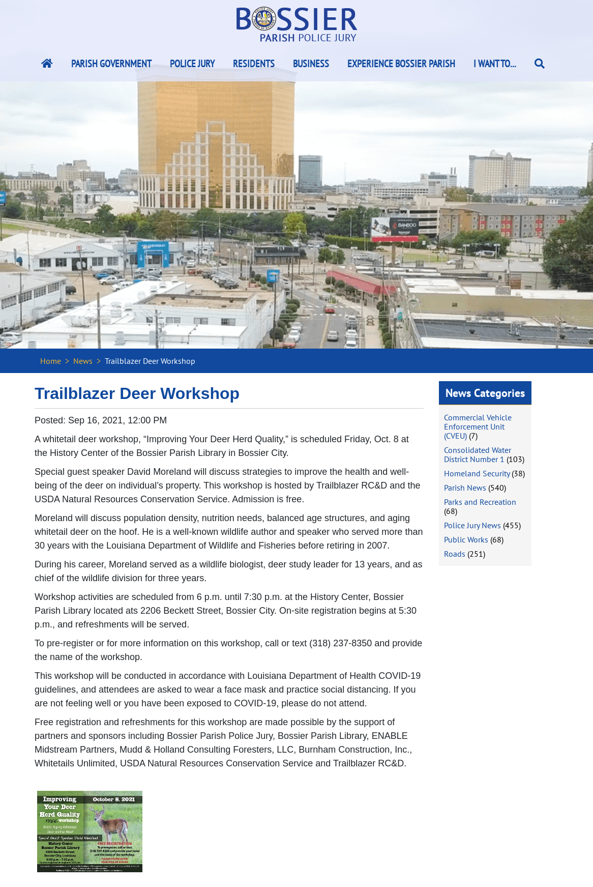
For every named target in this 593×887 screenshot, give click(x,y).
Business (311, 63)
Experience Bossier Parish (401, 63)
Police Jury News (472, 525)
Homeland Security (477, 473)
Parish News (465, 487)
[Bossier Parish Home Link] (47, 63)
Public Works (466, 539)
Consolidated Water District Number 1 (477, 454)
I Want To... (494, 63)
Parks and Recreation (480, 502)
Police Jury (192, 63)
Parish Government (111, 63)
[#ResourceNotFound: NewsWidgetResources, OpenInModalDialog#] (90, 831)
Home (50, 361)
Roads (454, 554)
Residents (254, 63)
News (83, 361)
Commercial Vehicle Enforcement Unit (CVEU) (478, 426)
